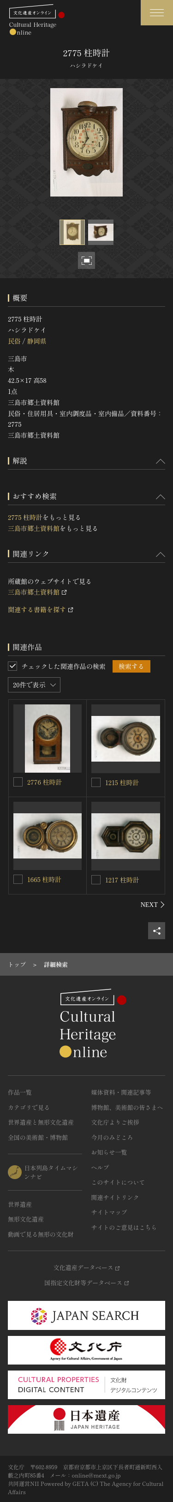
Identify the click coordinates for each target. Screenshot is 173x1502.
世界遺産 (20, 1204)
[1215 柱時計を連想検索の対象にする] (96, 782)
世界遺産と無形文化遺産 (41, 1122)
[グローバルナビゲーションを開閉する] (157, 12)
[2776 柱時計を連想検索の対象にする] (18, 782)
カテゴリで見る (29, 1107)
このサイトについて (118, 1182)
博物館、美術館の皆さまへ (127, 1107)
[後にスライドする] (153, 904)
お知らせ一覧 (109, 1152)
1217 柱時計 (122, 879)
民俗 (14, 341)
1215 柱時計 (122, 782)
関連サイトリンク (115, 1197)
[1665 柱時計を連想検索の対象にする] (18, 879)
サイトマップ (109, 1212)
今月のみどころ (112, 1137)
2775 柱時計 (25, 517)
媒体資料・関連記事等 (121, 1092)
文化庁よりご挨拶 (115, 1122)
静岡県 (36, 341)
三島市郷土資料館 (34, 528)
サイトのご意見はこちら (124, 1227)
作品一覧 (20, 1092)
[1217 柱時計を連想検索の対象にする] (96, 879)
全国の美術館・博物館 (38, 1137)
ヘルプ (100, 1167)
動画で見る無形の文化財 (41, 1234)
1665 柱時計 (44, 879)
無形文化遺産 (26, 1219)
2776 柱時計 (44, 782)
